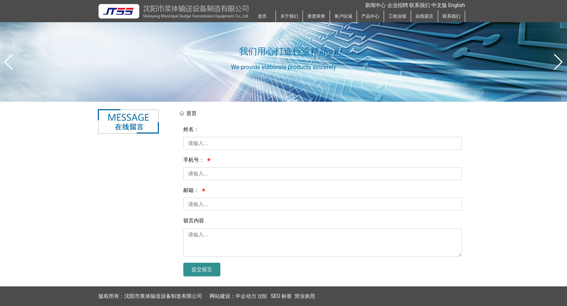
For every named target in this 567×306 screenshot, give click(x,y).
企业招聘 (397, 5)
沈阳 (262, 296)
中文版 (439, 5)
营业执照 (304, 296)
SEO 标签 (281, 296)
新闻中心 (375, 5)
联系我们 (419, 5)
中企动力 (246, 296)
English (456, 5)
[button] (558, 62)
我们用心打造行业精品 (283, 51)
